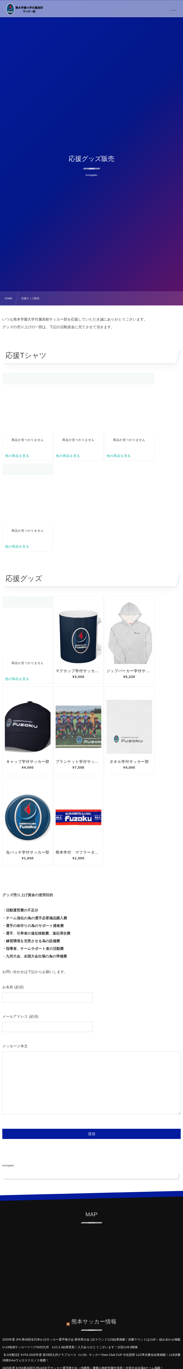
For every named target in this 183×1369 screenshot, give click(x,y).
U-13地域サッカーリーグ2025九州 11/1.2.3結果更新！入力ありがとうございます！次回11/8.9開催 (70, 1347)
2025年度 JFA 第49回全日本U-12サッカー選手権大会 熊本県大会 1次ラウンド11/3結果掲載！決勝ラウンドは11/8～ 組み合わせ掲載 (91, 1339)
